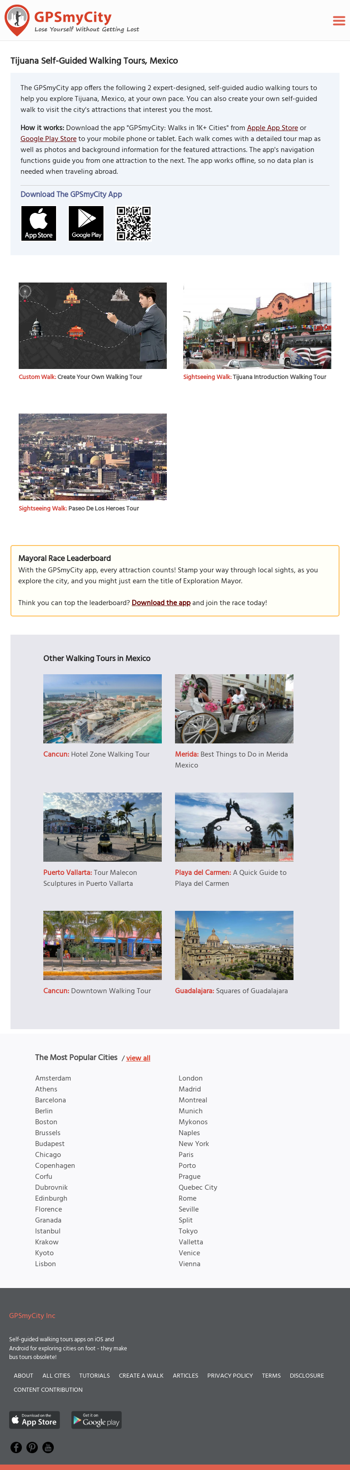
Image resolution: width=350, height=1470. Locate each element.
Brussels (48, 1133)
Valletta (191, 1242)
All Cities (56, 1376)
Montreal (193, 1100)
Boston (46, 1122)
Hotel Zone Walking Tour (110, 755)
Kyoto (44, 1253)
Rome (187, 1199)
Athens (46, 1090)
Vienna (190, 1264)
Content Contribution (48, 1390)
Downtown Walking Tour (111, 991)
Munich (191, 1111)
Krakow (47, 1242)
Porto (187, 1166)
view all (138, 1059)
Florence (48, 1210)
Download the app (161, 603)
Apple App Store (272, 128)
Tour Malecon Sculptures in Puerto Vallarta (90, 878)
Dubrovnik (51, 1188)
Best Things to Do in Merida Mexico (231, 760)
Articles (185, 1376)
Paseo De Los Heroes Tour (103, 509)
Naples (189, 1133)
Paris (186, 1155)
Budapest (50, 1144)
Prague (190, 1177)
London (191, 1079)
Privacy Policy (230, 1376)
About (23, 1376)
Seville (189, 1210)
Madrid (190, 1090)
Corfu (43, 1177)
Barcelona (50, 1100)
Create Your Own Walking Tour (99, 377)
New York (194, 1144)
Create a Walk (141, 1376)
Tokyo (188, 1232)
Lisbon (45, 1264)
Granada (48, 1221)
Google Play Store (49, 139)
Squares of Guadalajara (252, 991)
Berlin (44, 1111)
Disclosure (307, 1376)
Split (186, 1221)
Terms (271, 1376)
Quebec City (198, 1188)
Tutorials (94, 1376)
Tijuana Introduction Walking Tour (279, 377)
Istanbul (48, 1232)
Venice (189, 1253)
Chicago (48, 1155)
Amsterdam (53, 1079)
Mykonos (193, 1122)
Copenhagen (55, 1166)
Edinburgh (51, 1199)
